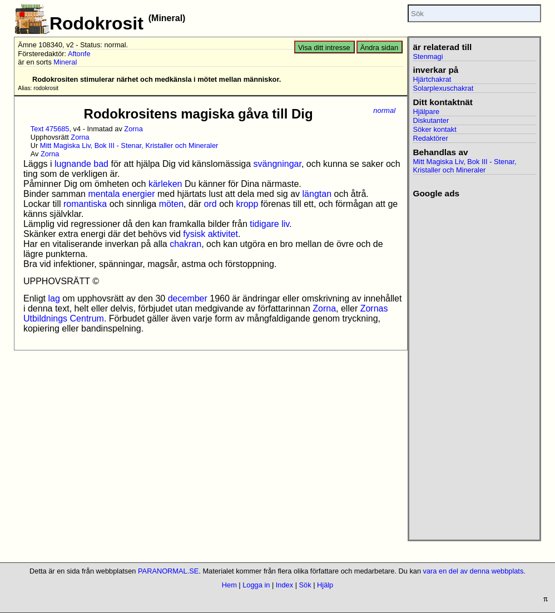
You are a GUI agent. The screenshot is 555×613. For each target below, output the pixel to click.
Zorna (133, 129)
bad (100, 164)
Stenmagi (428, 56)
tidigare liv (269, 224)
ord (210, 204)
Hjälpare (426, 111)
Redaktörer (430, 138)
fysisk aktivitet (210, 234)
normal (384, 110)
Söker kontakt (434, 129)
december (187, 298)
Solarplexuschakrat (443, 88)
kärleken (165, 184)
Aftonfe (79, 54)
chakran (185, 244)
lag (54, 298)
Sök (305, 585)
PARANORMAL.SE (168, 571)
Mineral (65, 62)
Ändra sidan (379, 47)
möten (171, 204)
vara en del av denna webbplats (473, 571)
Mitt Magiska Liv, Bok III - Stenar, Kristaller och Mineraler (129, 145)
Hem (229, 585)
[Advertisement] (474, 365)
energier (138, 194)
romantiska (85, 204)
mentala (104, 194)
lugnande (72, 164)
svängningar (277, 164)
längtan (317, 194)
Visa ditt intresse (324, 47)
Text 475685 (50, 129)
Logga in (256, 585)
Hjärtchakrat (432, 79)
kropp (247, 204)
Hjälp (325, 585)
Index (284, 585)
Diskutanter (431, 120)
